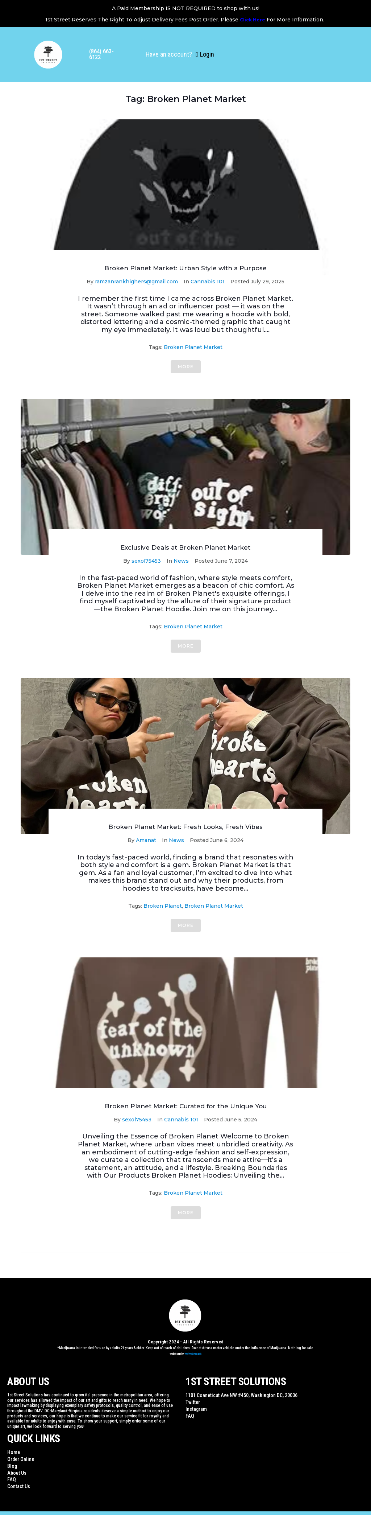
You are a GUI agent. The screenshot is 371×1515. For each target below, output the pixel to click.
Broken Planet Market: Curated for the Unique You (186, 1106)
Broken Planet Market (193, 347)
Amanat (146, 840)
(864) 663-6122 (101, 54)
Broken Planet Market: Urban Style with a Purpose (185, 268)
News (181, 561)
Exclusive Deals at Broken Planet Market (185, 547)
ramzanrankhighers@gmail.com (136, 281)
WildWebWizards (193, 1353)
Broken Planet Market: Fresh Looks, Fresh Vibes (185, 826)
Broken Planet (162, 906)
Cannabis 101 (208, 281)
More (185, 366)
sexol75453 (146, 561)
